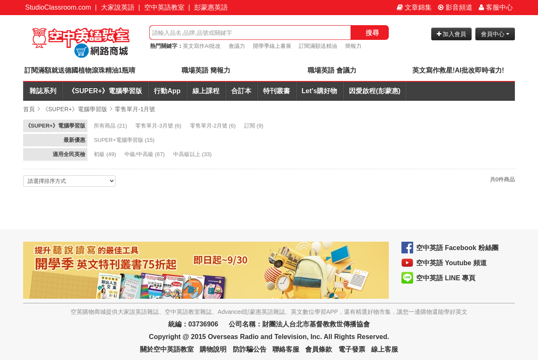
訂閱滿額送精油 (318, 46)
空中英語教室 (164, 7)
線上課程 (206, 90)
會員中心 (495, 34)
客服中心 (496, 7)
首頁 (29, 109)
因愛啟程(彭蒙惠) (375, 90)
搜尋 (372, 32)
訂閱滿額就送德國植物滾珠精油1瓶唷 (80, 70)
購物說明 (213, 349)
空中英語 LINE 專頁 (445, 278)
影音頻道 (455, 7)
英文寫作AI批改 (202, 46)
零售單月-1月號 (135, 109)
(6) (159, 126)
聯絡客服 (285, 349)
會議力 (237, 46)
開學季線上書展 (272, 46)
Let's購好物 (320, 90)
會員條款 (318, 349)
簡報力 (353, 46)
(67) (145, 154)
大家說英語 (117, 7)
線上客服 (384, 349)
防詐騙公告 (249, 349)
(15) (125, 140)
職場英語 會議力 (332, 70)
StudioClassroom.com (58, 7)
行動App (167, 90)
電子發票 (351, 349)
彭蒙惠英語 (211, 7)
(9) (254, 126)
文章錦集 (414, 7)
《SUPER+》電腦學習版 (105, 90)
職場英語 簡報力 (206, 70)
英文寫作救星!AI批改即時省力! (458, 70)
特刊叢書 (276, 90)
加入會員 (452, 34)
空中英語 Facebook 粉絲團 (457, 247)
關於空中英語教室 (167, 349)
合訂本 (241, 90)
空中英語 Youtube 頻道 (451, 262)
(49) (105, 154)
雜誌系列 (42, 90)
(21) (111, 126)
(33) (193, 154)
